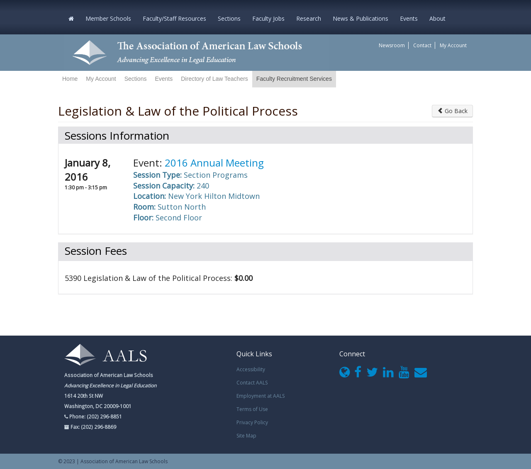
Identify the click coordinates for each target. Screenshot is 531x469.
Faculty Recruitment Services (294, 78)
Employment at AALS (260, 395)
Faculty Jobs (268, 18)
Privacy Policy (252, 422)
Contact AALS (252, 382)
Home (70, 78)
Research (308, 18)
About (437, 18)
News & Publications (360, 18)
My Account (453, 45)
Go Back (452, 111)
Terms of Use (252, 409)
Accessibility (250, 369)
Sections (229, 18)
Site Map (246, 435)
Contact (422, 45)
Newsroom (392, 45)
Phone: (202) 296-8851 (95, 416)
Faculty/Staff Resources (174, 18)
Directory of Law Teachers (214, 78)
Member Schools (108, 18)
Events (409, 18)
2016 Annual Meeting (214, 162)
